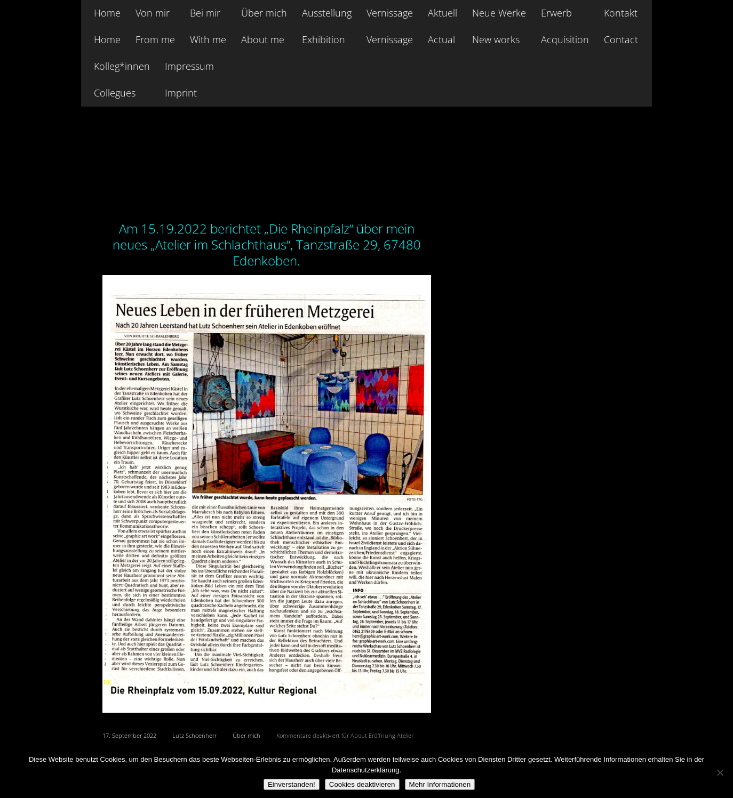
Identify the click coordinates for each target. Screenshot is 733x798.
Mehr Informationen (440, 784)
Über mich (246, 735)
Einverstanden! (291, 784)
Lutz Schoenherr (194, 735)
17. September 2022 (129, 735)
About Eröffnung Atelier (180, 198)
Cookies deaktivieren (362, 784)
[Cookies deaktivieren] (719, 772)
